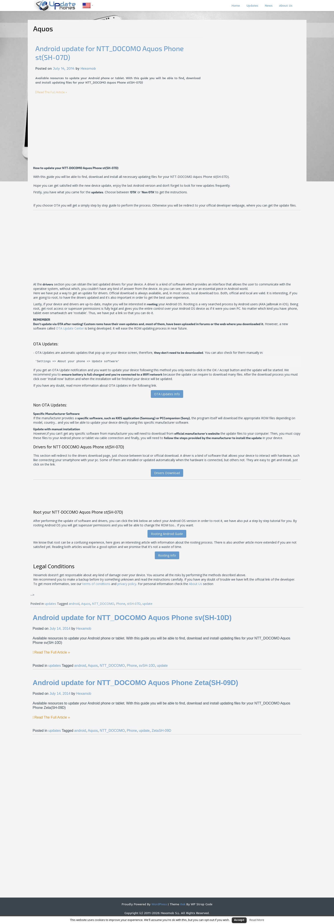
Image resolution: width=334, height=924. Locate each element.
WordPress (158, 904)
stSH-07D (134, 604)
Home (236, 5)
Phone (120, 604)
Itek (182, 904)
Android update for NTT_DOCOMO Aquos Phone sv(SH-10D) (132, 618)
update (147, 604)
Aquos (85, 604)
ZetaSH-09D (161, 730)
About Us (286, 5)
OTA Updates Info (167, 394)
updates (50, 604)
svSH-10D (147, 665)
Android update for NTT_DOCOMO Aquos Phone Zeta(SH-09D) (135, 683)
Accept (239, 920)
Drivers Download (167, 473)
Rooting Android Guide (167, 534)
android (74, 604)
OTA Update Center (70, 328)
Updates (252, 5)
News (269, 5)
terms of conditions (96, 584)
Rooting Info (167, 555)
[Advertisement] (72, 125)
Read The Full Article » (52, 92)
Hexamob (88, 68)
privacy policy (126, 584)
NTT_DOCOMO (103, 604)
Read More (256, 920)
